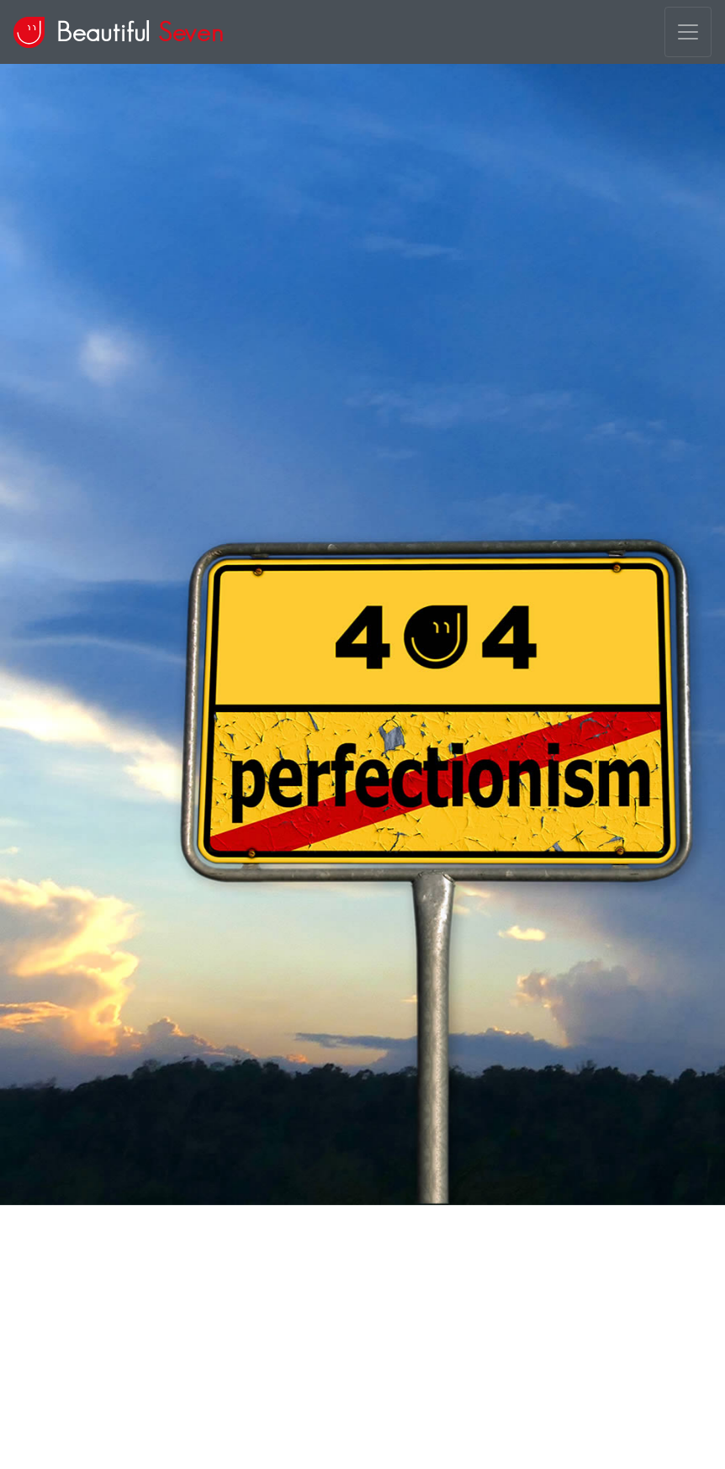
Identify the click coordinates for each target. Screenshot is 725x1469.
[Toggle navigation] (688, 32)
